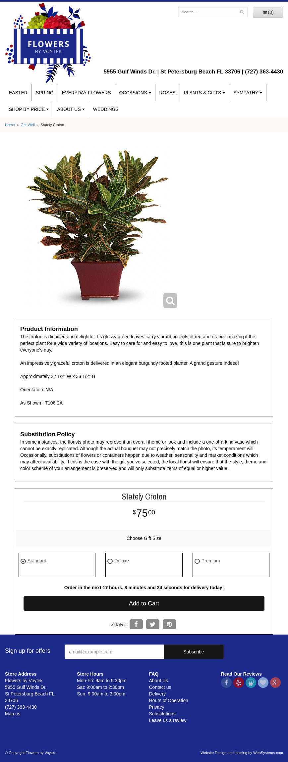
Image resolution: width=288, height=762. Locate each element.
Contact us (160, 687)
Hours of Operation (168, 700)
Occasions (133, 92)
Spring (45, 92)
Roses (167, 92)
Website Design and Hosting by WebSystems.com (242, 753)
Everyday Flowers (86, 92)
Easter (18, 92)
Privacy (156, 707)
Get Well (28, 125)
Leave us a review (168, 720)
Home (10, 125)
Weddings (106, 109)
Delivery (157, 693)
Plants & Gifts (202, 92)
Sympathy (245, 92)
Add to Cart (144, 603)
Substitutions (162, 713)
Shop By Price (27, 109)
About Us (69, 109)
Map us (12, 713)
